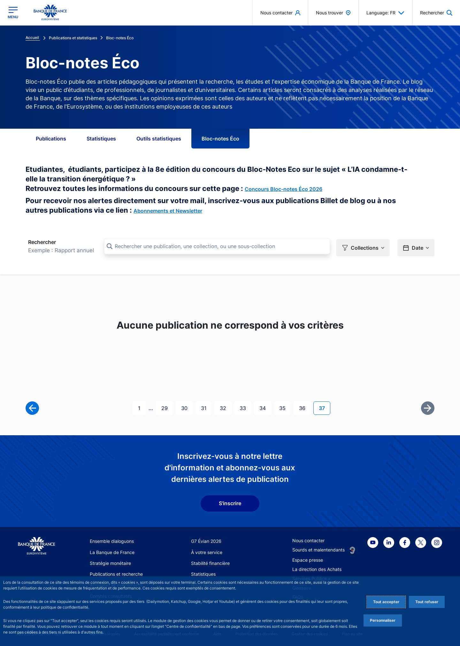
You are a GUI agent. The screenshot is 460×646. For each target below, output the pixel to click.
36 (305, 406)
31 (206, 406)
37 (324, 406)
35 (285, 406)
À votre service (206, 551)
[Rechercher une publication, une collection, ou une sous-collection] (217, 246)
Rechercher (42, 242)
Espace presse (307, 559)
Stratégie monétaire (110, 562)
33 (245, 406)
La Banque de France (112, 551)
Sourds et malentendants (318, 548)
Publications (51, 138)
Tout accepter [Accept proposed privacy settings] (386, 601)
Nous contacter (308, 539)
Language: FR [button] (385, 13)
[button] (363, 246)
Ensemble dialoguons (112, 540)
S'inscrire (230, 502)
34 (265, 406)
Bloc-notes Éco (220, 138)
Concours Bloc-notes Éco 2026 (283, 189)
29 (167, 406)
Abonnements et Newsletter (168, 211)
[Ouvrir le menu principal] (13, 12)
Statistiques (101, 138)
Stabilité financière (210, 562)
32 (225, 406)
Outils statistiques (158, 138)
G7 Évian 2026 (206, 540)
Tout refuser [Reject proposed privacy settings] (426, 601)
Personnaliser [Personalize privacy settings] (382, 620)
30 (187, 406)
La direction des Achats (316, 568)
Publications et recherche (116, 573)
